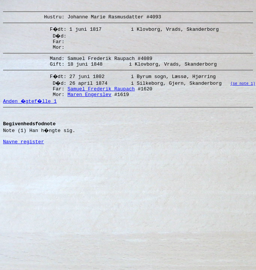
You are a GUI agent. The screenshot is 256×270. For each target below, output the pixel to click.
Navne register (23, 156)
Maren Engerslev (89, 103)
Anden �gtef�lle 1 (31, 109)
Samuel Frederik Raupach (101, 96)
